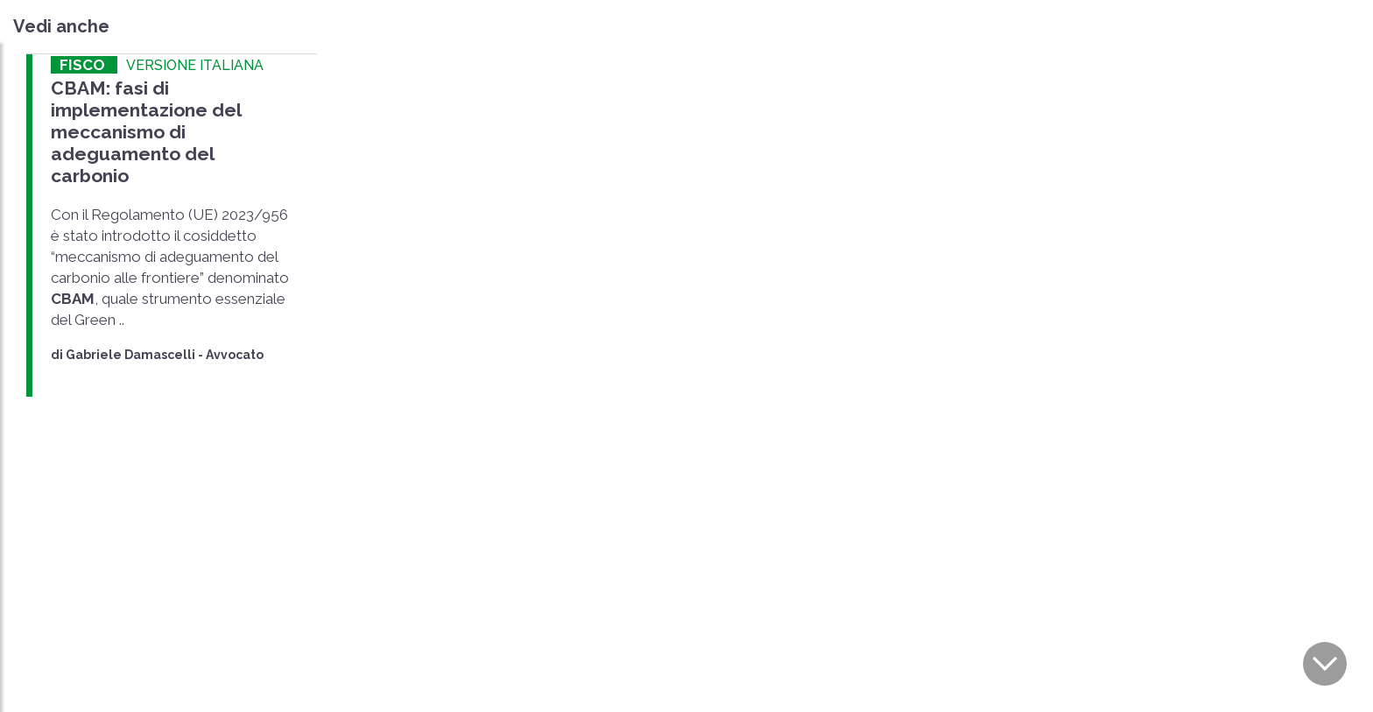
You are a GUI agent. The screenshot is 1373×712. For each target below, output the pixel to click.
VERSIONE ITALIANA (195, 65)
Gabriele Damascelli (130, 355)
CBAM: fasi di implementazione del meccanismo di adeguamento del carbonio (146, 132)
